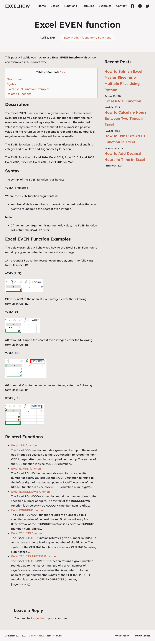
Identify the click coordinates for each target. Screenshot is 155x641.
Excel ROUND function (26, 468)
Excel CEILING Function (27, 533)
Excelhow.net (35, 635)
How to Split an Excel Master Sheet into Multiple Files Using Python (123, 80)
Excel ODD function (24, 445)
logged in (37, 618)
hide (63, 72)
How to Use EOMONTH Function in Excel (124, 139)
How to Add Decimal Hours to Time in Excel (124, 156)
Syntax (11, 84)
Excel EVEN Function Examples (28, 89)
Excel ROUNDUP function (28, 510)
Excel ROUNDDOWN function (30, 491)
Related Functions (19, 94)
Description (15, 79)
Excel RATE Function (122, 101)
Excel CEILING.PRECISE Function (33, 556)
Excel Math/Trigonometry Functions (87, 37)
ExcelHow (17, 6)
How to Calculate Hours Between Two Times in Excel (125, 118)
